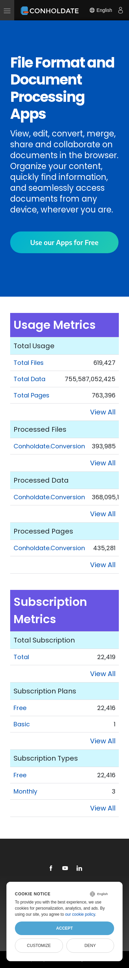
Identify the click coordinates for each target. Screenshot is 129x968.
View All (102, 412)
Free (20, 708)
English (100, 10)
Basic (22, 724)
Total (21, 657)
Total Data (29, 379)
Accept (64, 928)
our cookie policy (80, 914)
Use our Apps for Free (64, 242)
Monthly (25, 791)
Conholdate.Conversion (49, 446)
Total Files (29, 362)
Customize (39, 945)
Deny (90, 945)
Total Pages (31, 395)
